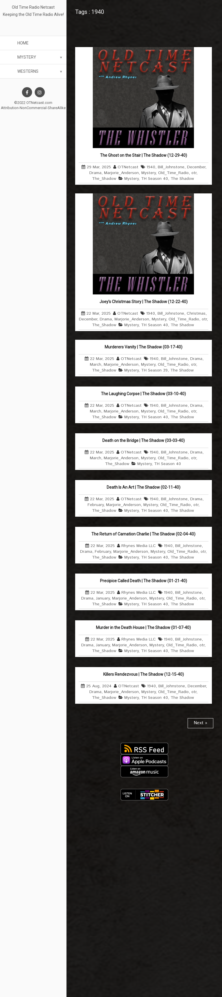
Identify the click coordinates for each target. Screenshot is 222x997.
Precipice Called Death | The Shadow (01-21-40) (143, 580)
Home (23, 43)
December (196, 167)
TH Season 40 (154, 179)
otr (193, 173)
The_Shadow (104, 179)
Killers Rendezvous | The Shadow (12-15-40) (143, 674)
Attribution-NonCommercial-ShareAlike (33, 108)
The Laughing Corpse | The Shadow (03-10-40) (143, 393)
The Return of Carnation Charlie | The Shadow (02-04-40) (143, 534)
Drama (95, 173)
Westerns (27, 71)
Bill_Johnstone (171, 167)
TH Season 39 (154, 370)
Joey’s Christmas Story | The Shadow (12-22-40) (143, 301)
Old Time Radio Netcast (33, 7)
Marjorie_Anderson (121, 173)
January (103, 598)
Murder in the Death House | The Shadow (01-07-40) (143, 627)
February (95, 505)
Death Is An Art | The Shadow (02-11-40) (143, 487)
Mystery (26, 57)
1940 (151, 167)
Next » (200, 723)
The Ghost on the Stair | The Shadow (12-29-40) (143, 155)
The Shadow (182, 179)
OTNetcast (128, 167)
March (95, 364)
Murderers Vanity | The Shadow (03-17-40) (143, 347)
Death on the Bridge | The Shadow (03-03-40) (143, 440)
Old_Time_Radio (173, 173)
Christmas (196, 313)
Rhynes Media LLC (138, 546)
